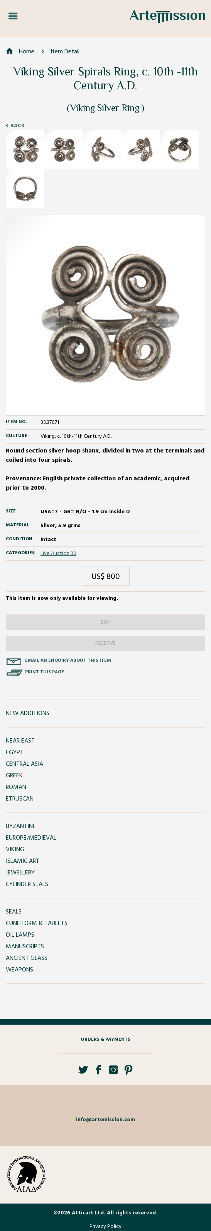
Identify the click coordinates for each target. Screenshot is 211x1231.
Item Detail (65, 52)
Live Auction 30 (58, 553)
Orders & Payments (105, 1039)
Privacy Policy (105, 1226)
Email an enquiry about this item (68, 660)
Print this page (44, 672)
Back (17, 125)
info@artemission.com (105, 1119)
